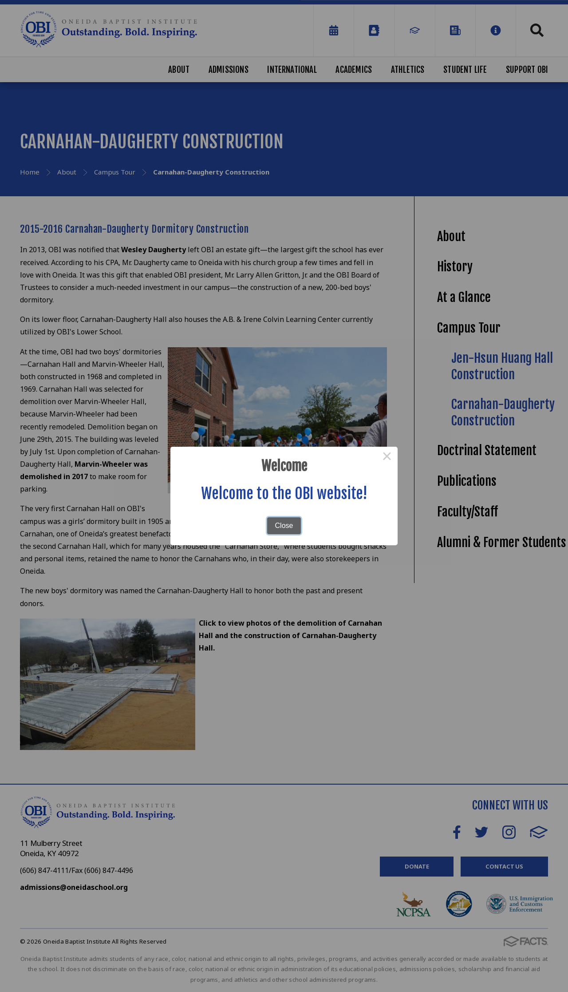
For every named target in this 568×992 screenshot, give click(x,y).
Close (284, 525)
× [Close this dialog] (387, 457)
